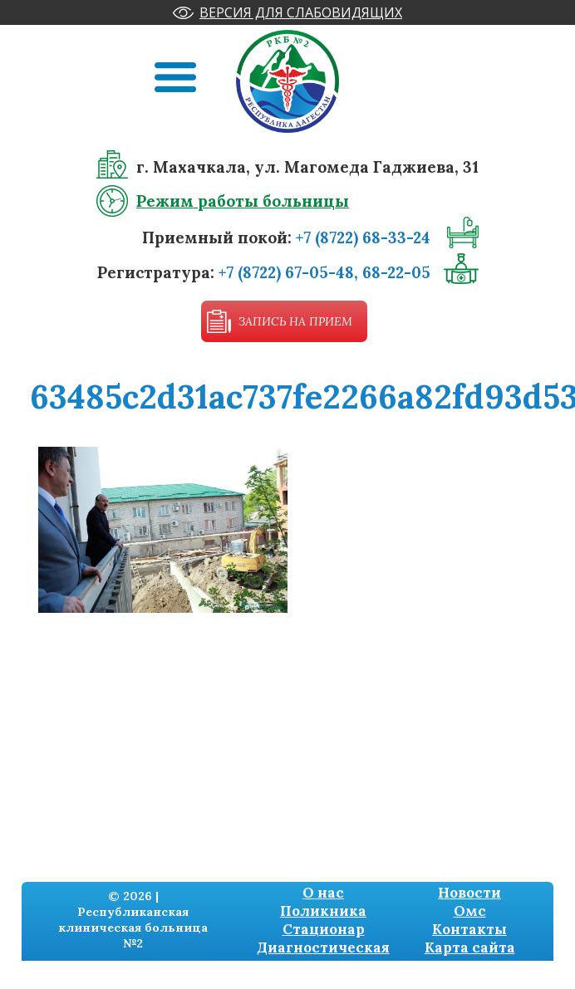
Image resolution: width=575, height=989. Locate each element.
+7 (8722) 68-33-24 (363, 237)
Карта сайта (470, 947)
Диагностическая (323, 947)
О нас (323, 893)
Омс (470, 911)
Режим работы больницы (242, 201)
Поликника (323, 911)
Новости (469, 893)
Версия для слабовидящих (300, 12)
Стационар (324, 929)
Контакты (469, 929)
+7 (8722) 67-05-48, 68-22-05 (324, 272)
